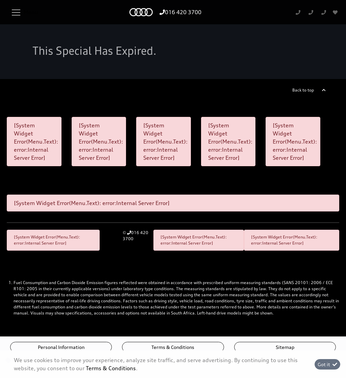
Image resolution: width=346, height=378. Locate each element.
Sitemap (285, 347)
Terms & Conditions (172, 347)
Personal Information (61, 347)
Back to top (303, 90)
